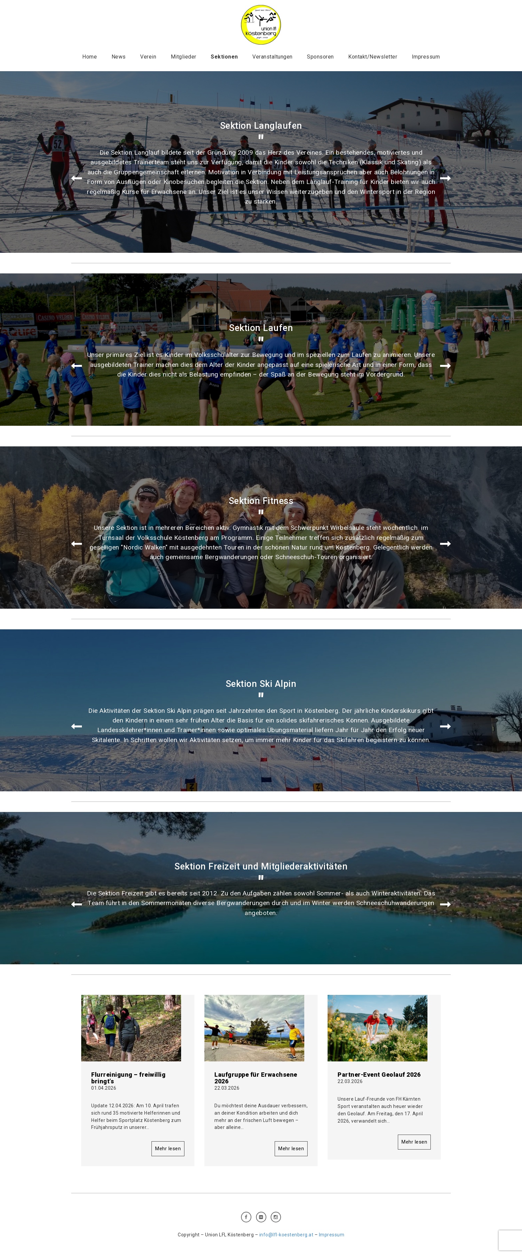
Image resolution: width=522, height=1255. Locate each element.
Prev (76, 178)
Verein (148, 57)
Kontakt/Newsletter (372, 57)
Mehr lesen (168, 1149)
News (119, 57)
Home (89, 57)
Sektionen (224, 57)
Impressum (426, 57)
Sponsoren (320, 57)
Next (445, 178)
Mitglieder (183, 57)
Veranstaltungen (272, 57)
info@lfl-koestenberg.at (286, 1234)
